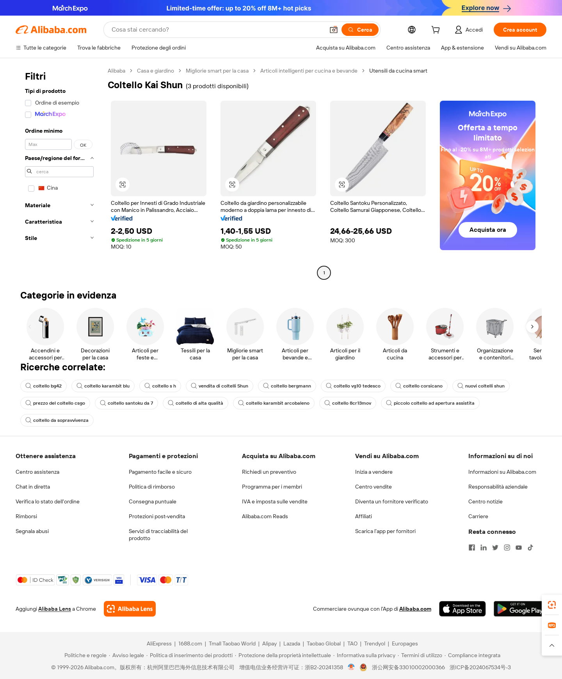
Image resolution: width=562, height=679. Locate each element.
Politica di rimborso (152, 486)
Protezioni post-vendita (157, 516)
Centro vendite (373, 486)
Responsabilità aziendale (498, 486)
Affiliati (363, 516)
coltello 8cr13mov (347, 403)
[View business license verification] (351, 667)
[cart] (437, 31)
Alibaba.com (415, 609)
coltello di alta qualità (195, 403)
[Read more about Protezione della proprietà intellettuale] (283, 655)
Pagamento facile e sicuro (160, 472)
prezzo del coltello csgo (55, 403)
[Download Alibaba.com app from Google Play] (520, 609)
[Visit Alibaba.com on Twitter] (495, 547)
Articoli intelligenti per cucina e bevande (308, 71)
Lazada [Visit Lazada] (291, 643)
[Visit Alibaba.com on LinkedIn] (483, 547)
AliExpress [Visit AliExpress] (159, 643)
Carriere (478, 516)
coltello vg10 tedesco (353, 386)
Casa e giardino (155, 71)
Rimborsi (26, 516)
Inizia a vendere (374, 472)
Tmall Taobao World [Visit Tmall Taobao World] (232, 643)
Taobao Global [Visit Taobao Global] (324, 643)
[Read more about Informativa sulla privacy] (364, 655)
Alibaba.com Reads (265, 516)
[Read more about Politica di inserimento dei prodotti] (189, 655)
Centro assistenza (37, 472)
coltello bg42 (43, 386)
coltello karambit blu (103, 386)
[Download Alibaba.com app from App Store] (462, 609)
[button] (333, 29)
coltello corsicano (419, 386)
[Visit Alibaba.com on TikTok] (530, 547)
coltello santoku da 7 (126, 403)
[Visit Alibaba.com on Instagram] (506, 547)
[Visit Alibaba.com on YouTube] (518, 547)
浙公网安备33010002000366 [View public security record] (408, 667)
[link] (552, 605)
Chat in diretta (33, 486)
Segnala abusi (32, 531)
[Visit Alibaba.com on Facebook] (471, 547)
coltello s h (160, 386)
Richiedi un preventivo (269, 472)
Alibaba (116, 71)
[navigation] (59, 172)
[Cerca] (360, 29)
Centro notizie (485, 501)
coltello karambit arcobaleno (273, 403)
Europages (405, 643)
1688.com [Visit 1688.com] (190, 643)
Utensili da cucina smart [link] (398, 71)
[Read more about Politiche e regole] (84, 655)
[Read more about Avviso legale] (126, 655)
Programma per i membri (272, 486)
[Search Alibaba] (217, 29)
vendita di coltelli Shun (219, 386)
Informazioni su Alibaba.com (502, 472)
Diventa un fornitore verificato (391, 501)
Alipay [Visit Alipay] (269, 643)
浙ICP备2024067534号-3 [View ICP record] (480, 667)
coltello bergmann (287, 386)
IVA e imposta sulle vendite (275, 501)
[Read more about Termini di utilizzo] (420, 655)
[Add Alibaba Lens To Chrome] (130, 609)
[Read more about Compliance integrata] (472, 655)
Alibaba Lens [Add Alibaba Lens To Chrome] (54, 609)
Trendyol (374, 643)
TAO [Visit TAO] (352, 643)
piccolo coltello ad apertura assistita (430, 403)
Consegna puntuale (152, 501)
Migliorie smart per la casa (217, 71)
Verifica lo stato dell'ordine (48, 501)
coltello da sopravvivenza (57, 420)
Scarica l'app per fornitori (385, 531)
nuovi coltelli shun (481, 386)
